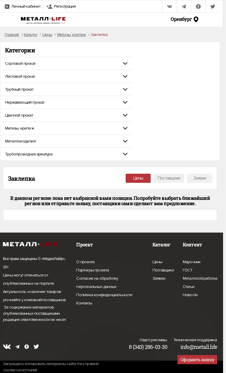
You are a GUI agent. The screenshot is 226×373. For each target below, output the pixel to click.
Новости (190, 294)
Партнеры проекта (92, 270)
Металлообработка (200, 277)
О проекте (85, 262)
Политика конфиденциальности (104, 295)
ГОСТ (188, 269)
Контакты (84, 302)
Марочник (192, 261)
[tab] (66, 63)
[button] (66, 63)
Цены (138, 178)
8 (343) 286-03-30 (148, 346)
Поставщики (169, 178)
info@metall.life (198, 346)
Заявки (199, 178)
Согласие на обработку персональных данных (109, 283)
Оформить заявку (197, 359)
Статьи (188, 286)
